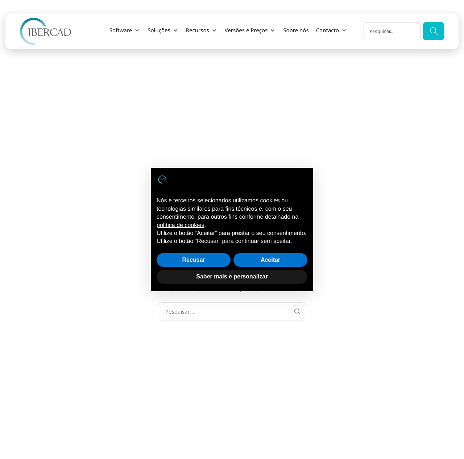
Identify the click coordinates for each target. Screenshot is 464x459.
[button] (120, 25)
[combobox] (392, 26)
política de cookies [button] (180, 225)
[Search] (433, 26)
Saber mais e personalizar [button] (232, 276)
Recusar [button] (193, 260)
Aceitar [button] (270, 260)
